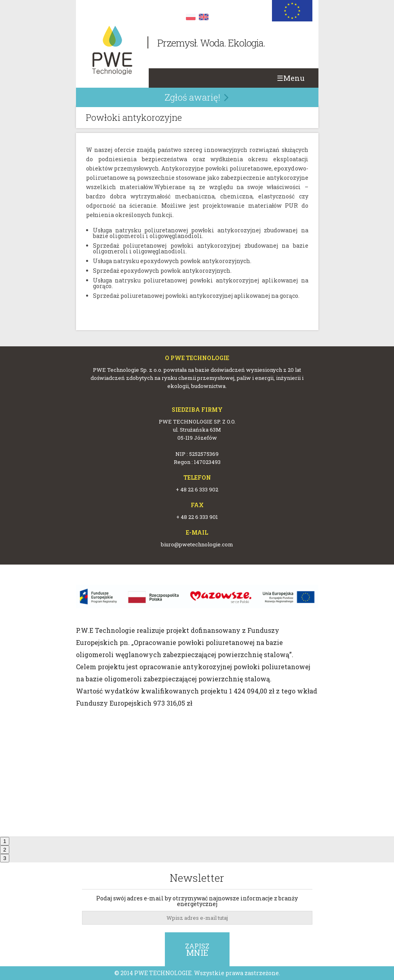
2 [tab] (4, 850)
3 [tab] (4, 858)
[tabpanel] (197, 647)
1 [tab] (4, 841)
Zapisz (197, 950)
